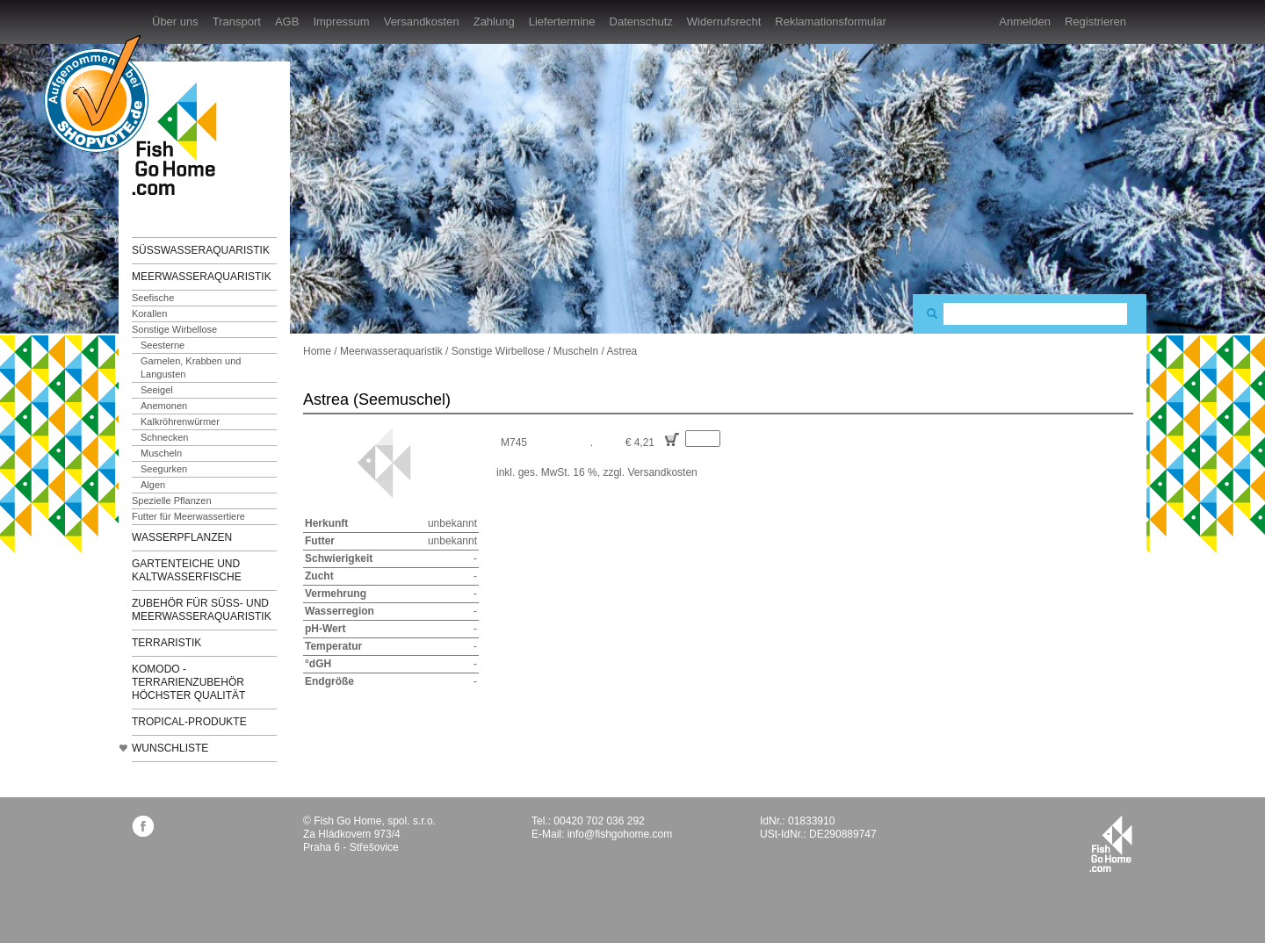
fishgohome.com (1110, 844)
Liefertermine (562, 21)
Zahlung (494, 21)
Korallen (149, 313)
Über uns (175, 21)
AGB (287, 21)
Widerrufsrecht (724, 21)
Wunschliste (170, 748)
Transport (237, 21)
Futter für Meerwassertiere (188, 516)
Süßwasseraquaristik (201, 250)
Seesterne (162, 345)
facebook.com (143, 826)
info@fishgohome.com (620, 834)
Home (317, 351)
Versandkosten (421, 21)
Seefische (153, 297)
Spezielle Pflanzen (172, 500)
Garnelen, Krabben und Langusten (191, 367)
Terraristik (166, 643)
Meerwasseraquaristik (201, 276)
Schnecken (164, 437)
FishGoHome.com (180, 138)
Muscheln (161, 453)
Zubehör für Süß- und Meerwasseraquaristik (201, 610)
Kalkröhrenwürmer (180, 421)
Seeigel (157, 390)
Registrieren (1095, 21)
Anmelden (1025, 21)
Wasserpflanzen (182, 537)
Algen (153, 484)
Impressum (341, 21)
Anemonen (164, 405)
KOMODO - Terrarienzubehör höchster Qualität (188, 682)
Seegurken (164, 469)
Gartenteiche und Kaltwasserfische (187, 570)
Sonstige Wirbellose (174, 329)
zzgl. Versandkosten (650, 472)
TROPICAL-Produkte (189, 722)
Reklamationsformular (830, 21)
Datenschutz (641, 21)
